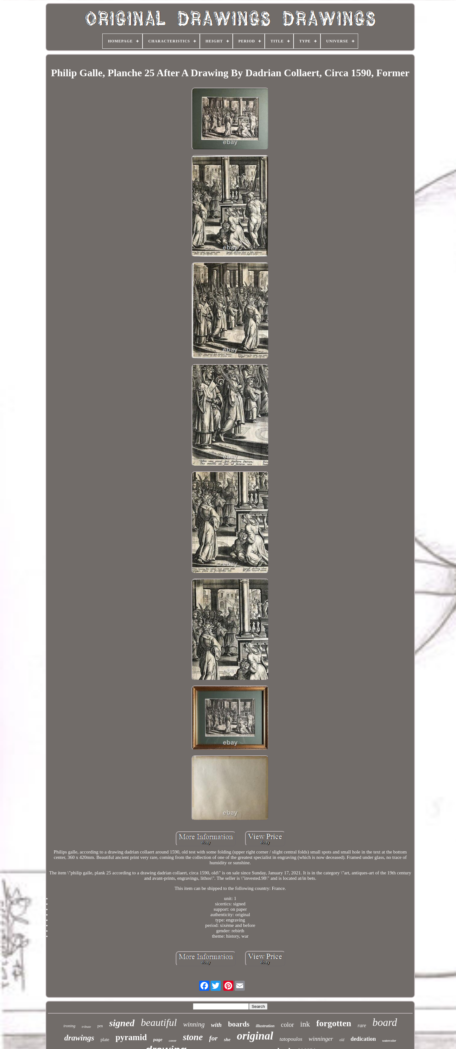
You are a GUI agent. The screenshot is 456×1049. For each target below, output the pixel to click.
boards (239, 1024)
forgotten (333, 1023)
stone (193, 1037)
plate (105, 1039)
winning (194, 1024)
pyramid (131, 1037)
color (287, 1024)
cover (172, 1040)
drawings (79, 1037)
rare (362, 1025)
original (255, 1036)
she (227, 1039)
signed (122, 1023)
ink (305, 1024)
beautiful (159, 1022)
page (157, 1039)
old (341, 1040)
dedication (363, 1039)
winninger (321, 1038)
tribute (86, 1026)
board (384, 1022)
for (213, 1038)
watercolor (389, 1040)
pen (100, 1026)
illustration (265, 1025)
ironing (69, 1025)
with (216, 1024)
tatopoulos (291, 1039)
